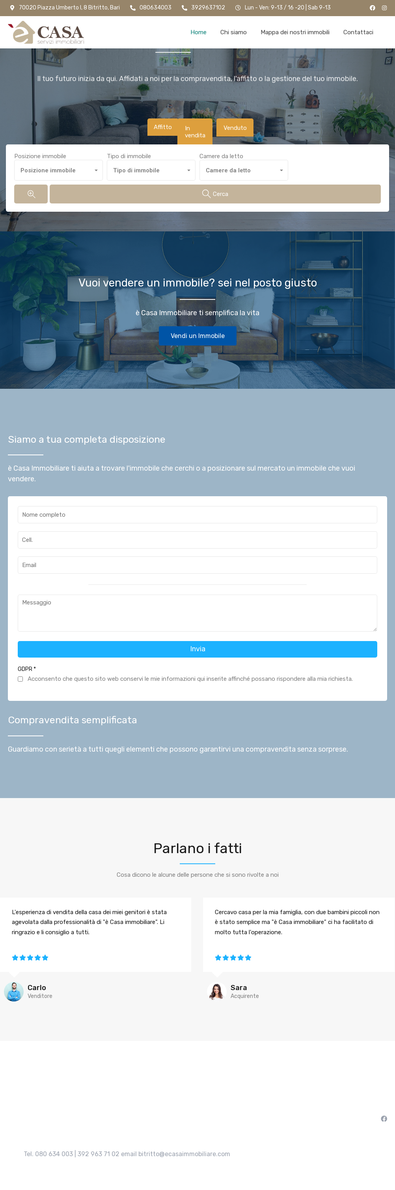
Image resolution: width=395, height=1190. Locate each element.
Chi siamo (233, 32)
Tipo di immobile (129, 151)
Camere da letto (221, 151)
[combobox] (58, 165)
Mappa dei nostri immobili (295, 32)
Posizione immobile (40, 151)
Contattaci (358, 32)
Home (198, 32)
